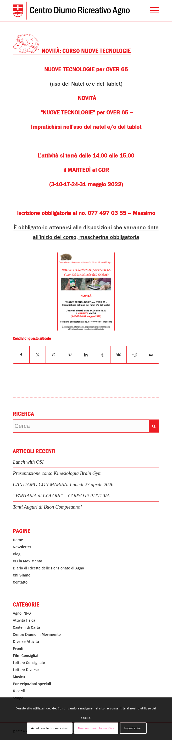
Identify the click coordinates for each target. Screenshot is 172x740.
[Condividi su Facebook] (21, 354)
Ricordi (19, 691)
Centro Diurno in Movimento (37, 634)
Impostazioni (133, 728)
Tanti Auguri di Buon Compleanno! (47, 507)
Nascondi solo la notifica (96, 728)
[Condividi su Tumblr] (102, 354)
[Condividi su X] (38, 354)
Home (18, 540)
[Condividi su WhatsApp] (54, 354)
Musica (19, 676)
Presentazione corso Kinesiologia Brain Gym (57, 473)
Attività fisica (24, 620)
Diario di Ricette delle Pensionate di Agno (48, 568)
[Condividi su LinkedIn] (86, 354)
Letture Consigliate (29, 662)
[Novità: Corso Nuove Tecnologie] (86, 291)
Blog (16, 554)
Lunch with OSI (28, 462)
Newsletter (22, 547)
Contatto (20, 582)
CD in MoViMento (27, 561)
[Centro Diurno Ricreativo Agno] (71, 10)
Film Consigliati (26, 655)
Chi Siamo (21, 575)
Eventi (18, 648)
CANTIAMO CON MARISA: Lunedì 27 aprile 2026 (63, 484)
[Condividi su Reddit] (135, 354)
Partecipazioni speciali (32, 683)
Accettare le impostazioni (50, 728)
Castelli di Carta (26, 627)
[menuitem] (152, 10)
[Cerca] (86, 426)
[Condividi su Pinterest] (70, 354)
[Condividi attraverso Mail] (151, 354)
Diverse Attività (26, 641)
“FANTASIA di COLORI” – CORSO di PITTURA (61, 495)
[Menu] (152, 10)
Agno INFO (22, 613)
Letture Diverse (26, 669)
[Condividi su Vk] (118, 354)
